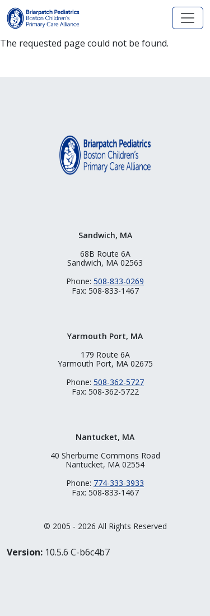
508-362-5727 (119, 382)
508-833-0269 (119, 281)
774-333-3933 (119, 483)
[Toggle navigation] (187, 18)
